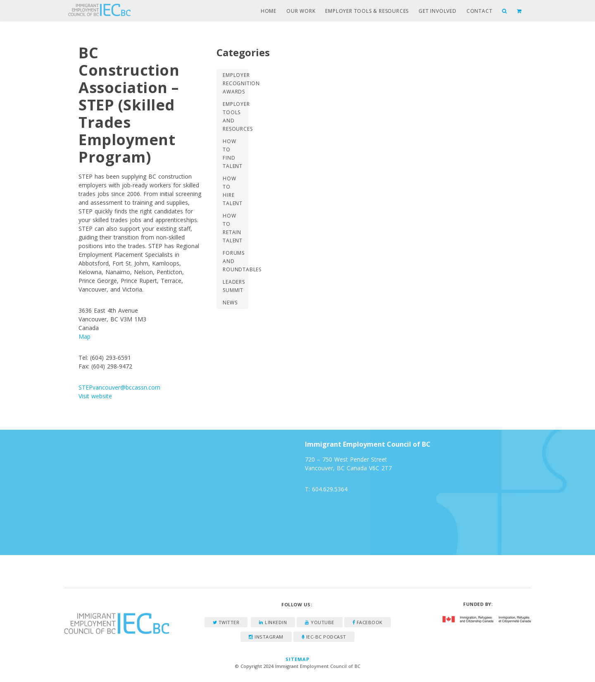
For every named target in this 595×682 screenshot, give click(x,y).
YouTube (319, 622)
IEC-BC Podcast (324, 637)
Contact (479, 10)
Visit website (95, 396)
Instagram (266, 637)
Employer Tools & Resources (367, 10)
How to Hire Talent (233, 191)
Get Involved (438, 10)
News (230, 302)
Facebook (367, 622)
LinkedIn (273, 622)
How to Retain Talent (233, 228)
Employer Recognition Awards (235, 83)
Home (268, 10)
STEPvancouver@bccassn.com (119, 387)
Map (84, 336)
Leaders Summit (234, 286)
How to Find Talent (233, 154)
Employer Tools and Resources (235, 116)
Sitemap (298, 659)
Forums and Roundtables (235, 261)
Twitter (226, 622)
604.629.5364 (329, 489)
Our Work (300, 10)
